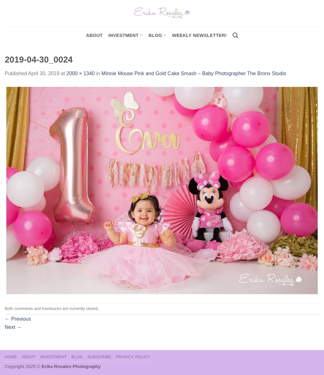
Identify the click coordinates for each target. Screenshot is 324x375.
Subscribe (99, 357)
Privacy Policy (133, 357)
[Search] (235, 35)
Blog (157, 35)
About (94, 35)
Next (13, 327)
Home (11, 357)
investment (125, 35)
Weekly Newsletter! (199, 35)
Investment (53, 357)
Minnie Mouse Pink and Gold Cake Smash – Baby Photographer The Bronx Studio (194, 73)
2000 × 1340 (80, 73)
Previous (18, 319)
